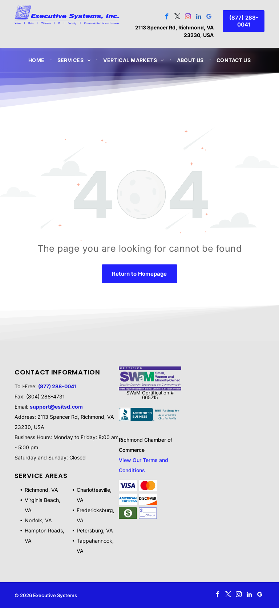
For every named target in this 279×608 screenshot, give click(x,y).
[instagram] (188, 17)
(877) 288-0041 (57, 386)
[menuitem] (37, 60)
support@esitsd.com (56, 407)
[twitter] (177, 17)
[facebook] (166, 17)
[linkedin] (198, 17)
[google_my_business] (209, 17)
